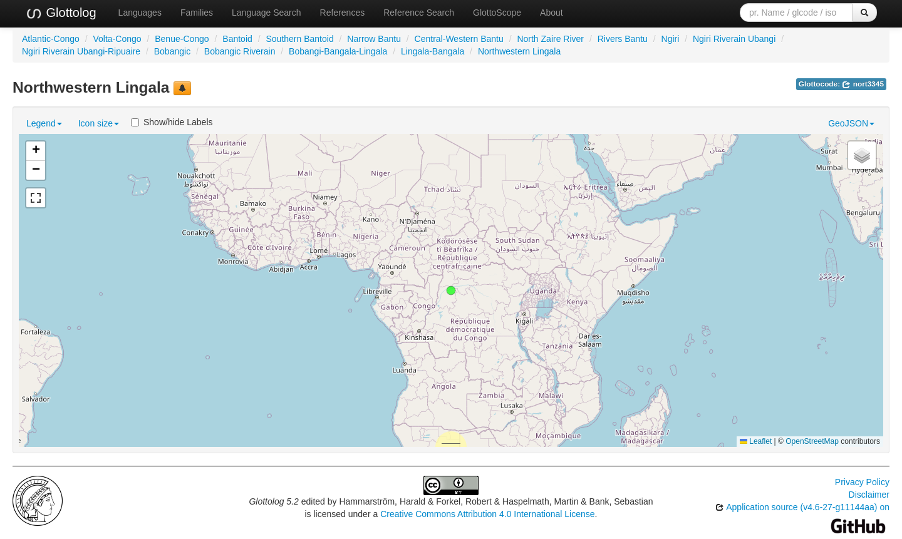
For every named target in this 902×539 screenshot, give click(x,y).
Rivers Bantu (623, 39)
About (551, 13)
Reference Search (418, 13)
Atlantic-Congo (51, 39)
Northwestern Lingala (519, 51)
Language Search (266, 13)
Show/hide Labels (172, 122)
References (342, 13)
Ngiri (670, 39)
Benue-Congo (182, 39)
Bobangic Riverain (240, 51)
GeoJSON (851, 123)
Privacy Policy (862, 482)
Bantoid (237, 39)
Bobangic (172, 51)
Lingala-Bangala (432, 51)
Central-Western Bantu (459, 39)
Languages (140, 13)
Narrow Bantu (374, 39)
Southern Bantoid (299, 39)
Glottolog (60, 13)
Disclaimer (869, 495)
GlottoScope (497, 13)
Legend (44, 123)
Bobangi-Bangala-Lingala (338, 51)
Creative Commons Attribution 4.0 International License (487, 514)
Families (196, 13)
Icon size (98, 123)
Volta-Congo (117, 39)
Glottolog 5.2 (273, 501)
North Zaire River (550, 39)
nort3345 (863, 84)
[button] (451, 290)
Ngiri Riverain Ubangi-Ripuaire (81, 51)
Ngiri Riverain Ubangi (734, 39)
